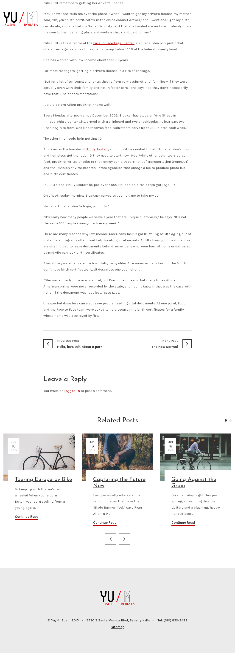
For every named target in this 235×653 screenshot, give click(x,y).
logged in (72, 391)
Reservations (94, 17)
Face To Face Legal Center (113, 43)
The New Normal (154, 343)
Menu (66, 17)
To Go (123, 17)
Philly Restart (97, 149)
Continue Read (26, 517)
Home (24, 17)
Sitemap (117, 627)
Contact (207, 17)
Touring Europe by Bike (43, 479)
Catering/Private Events (164, 17)
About (45, 17)
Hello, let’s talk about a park (80, 343)
